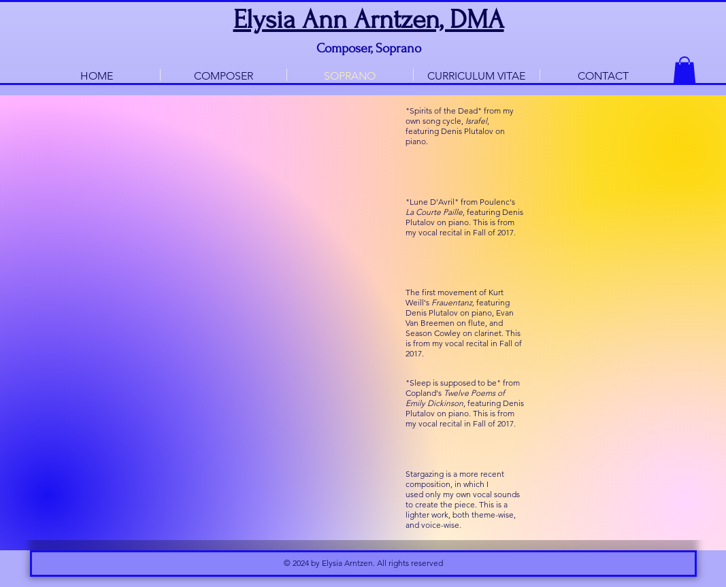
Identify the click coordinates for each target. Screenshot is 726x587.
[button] (684, 70)
